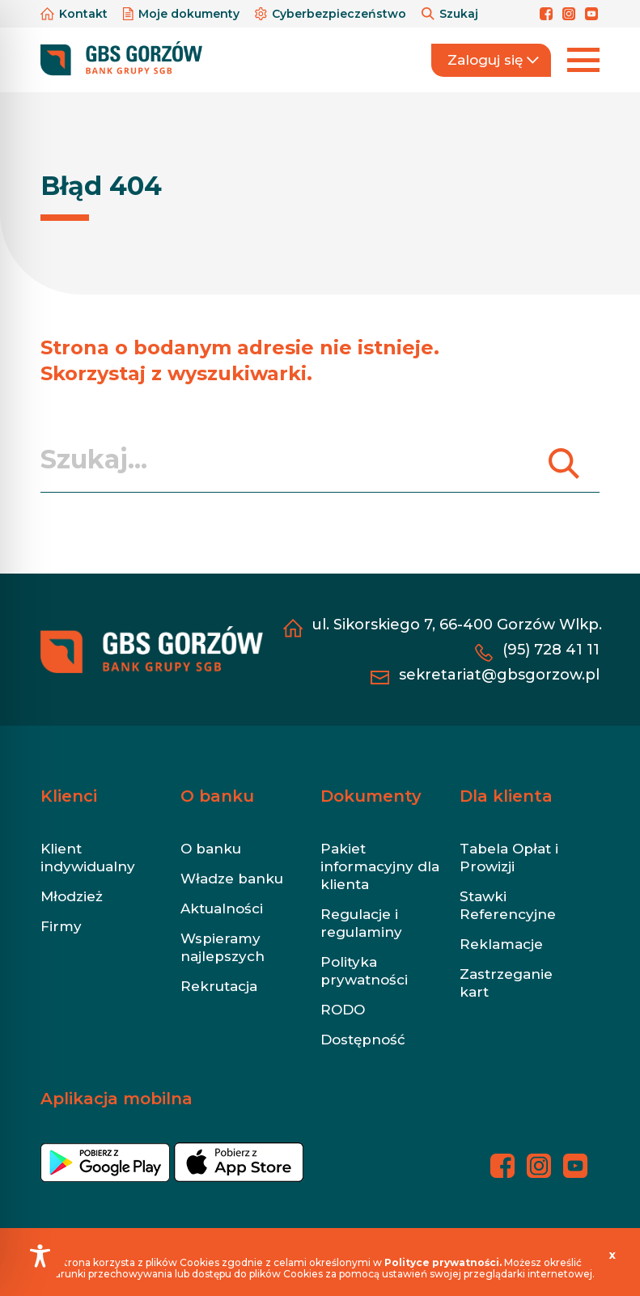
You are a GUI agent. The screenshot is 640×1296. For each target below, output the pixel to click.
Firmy (61, 926)
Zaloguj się (493, 60)
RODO (342, 1010)
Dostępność (362, 1039)
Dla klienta (506, 796)
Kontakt (75, 13)
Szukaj (450, 13)
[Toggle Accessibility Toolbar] (40, 1256)
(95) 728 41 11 (551, 650)
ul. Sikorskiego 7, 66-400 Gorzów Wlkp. (457, 624)
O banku (217, 796)
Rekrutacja (218, 986)
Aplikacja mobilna (116, 1098)
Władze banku (231, 878)
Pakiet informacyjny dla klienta (379, 866)
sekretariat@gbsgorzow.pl (499, 675)
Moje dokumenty (183, 13)
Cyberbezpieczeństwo (332, 13)
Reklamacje (501, 944)
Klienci (68, 796)
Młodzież (71, 896)
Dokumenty (371, 796)
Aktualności (221, 908)
